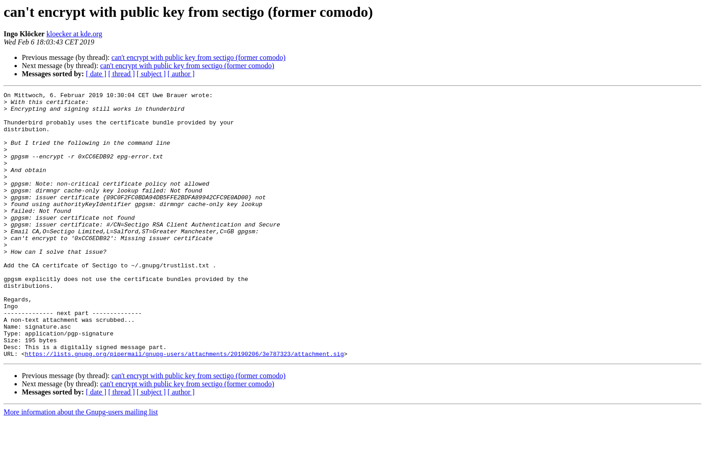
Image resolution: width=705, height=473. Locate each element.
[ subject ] (151, 74)
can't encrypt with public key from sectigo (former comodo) (198, 57)
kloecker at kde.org (74, 34)
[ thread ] (121, 74)
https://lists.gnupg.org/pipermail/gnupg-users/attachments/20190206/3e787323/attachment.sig (184, 407)
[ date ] (96, 74)
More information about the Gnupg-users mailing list (81, 465)
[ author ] (181, 74)
